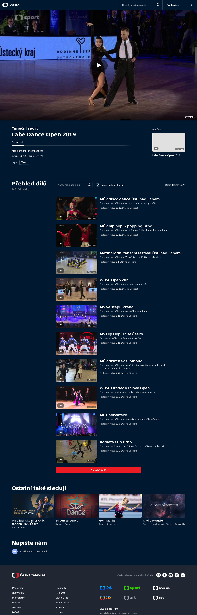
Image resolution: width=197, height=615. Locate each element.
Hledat (157, 6)
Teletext (16, 601)
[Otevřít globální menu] (190, 5)
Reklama (60, 591)
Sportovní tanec (28, 162)
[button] (98, 65)
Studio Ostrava (63, 601)
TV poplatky (18, 596)
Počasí (15, 611)
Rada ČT (60, 606)
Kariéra (59, 611)
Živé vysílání (18, 591)
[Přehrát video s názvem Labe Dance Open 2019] (98, 65)
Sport (15, 162)
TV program (18, 586)
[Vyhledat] (89, 183)
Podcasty (16, 606)
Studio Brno (62, 596)
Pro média (61, 586)
